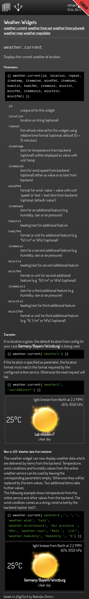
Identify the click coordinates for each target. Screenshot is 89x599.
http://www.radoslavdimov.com (24, 593)
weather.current (15, 28)
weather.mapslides (36, 33)
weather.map (13, 33)
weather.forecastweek (68, 28)
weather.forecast (40, 28)
